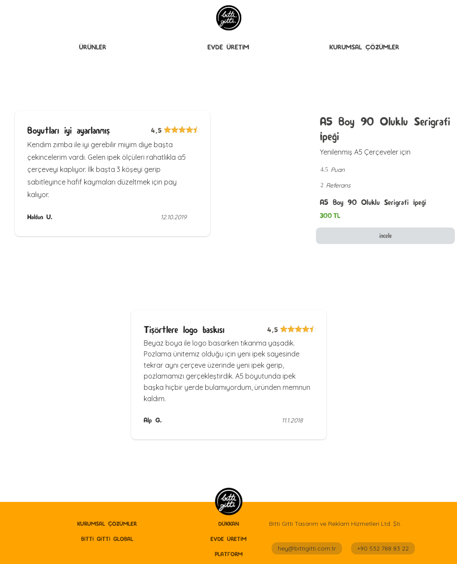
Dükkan (228, 524)
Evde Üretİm (228, 47)
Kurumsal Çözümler (364, 47)
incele (385, 235)
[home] (228, 502)
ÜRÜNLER (92, 47)
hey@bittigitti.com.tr (307, 548)
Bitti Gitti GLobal (107, 539)
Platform (229, 554)
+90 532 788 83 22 (383, 548)
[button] (93, 47)
